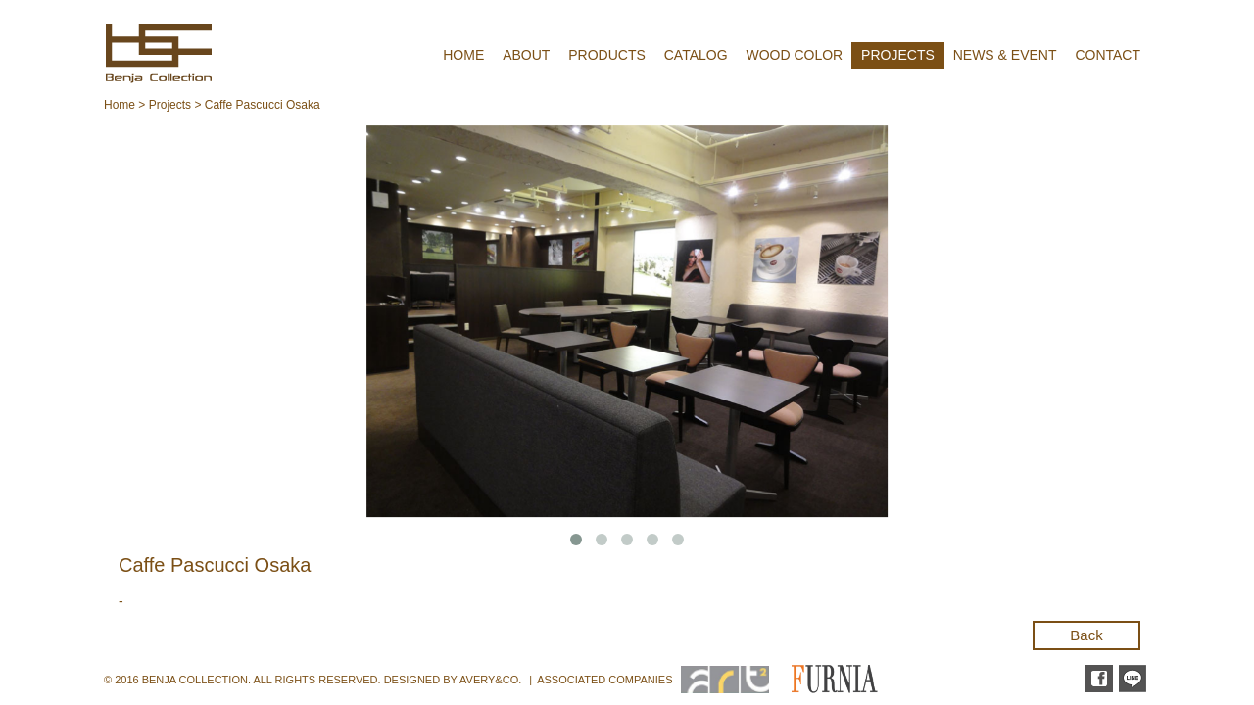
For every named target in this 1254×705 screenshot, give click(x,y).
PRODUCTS (607, 55)
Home (119, 105)
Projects (170, 105)
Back (1086, 635)
